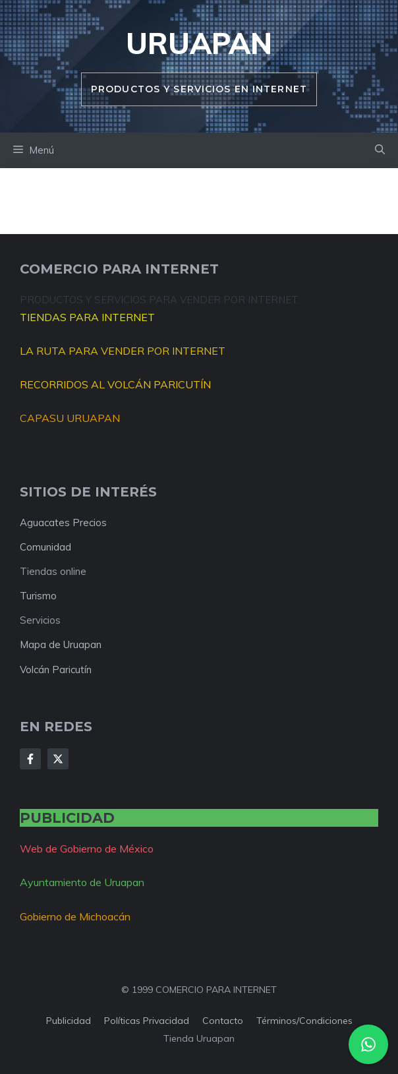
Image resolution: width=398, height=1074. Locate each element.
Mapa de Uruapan (60, 644)
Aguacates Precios (63, 522)
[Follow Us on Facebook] (30, 758)
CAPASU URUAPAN (70, 418)
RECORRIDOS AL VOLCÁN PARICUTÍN (115, 384)
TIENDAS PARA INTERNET (87, 317)
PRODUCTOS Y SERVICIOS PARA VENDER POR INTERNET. (160, 299)
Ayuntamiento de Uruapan (82, 882)
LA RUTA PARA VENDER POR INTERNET (122, 350)
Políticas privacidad (146, 1021)
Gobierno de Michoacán (75, 916)
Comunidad (45, 547)
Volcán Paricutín (56, 669)
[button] (380, 150)
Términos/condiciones (304, 1021)
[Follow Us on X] (58, 758)
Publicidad (68, 1021)
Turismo (38, 595)
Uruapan (199, 43)
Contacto (222, 1021)
